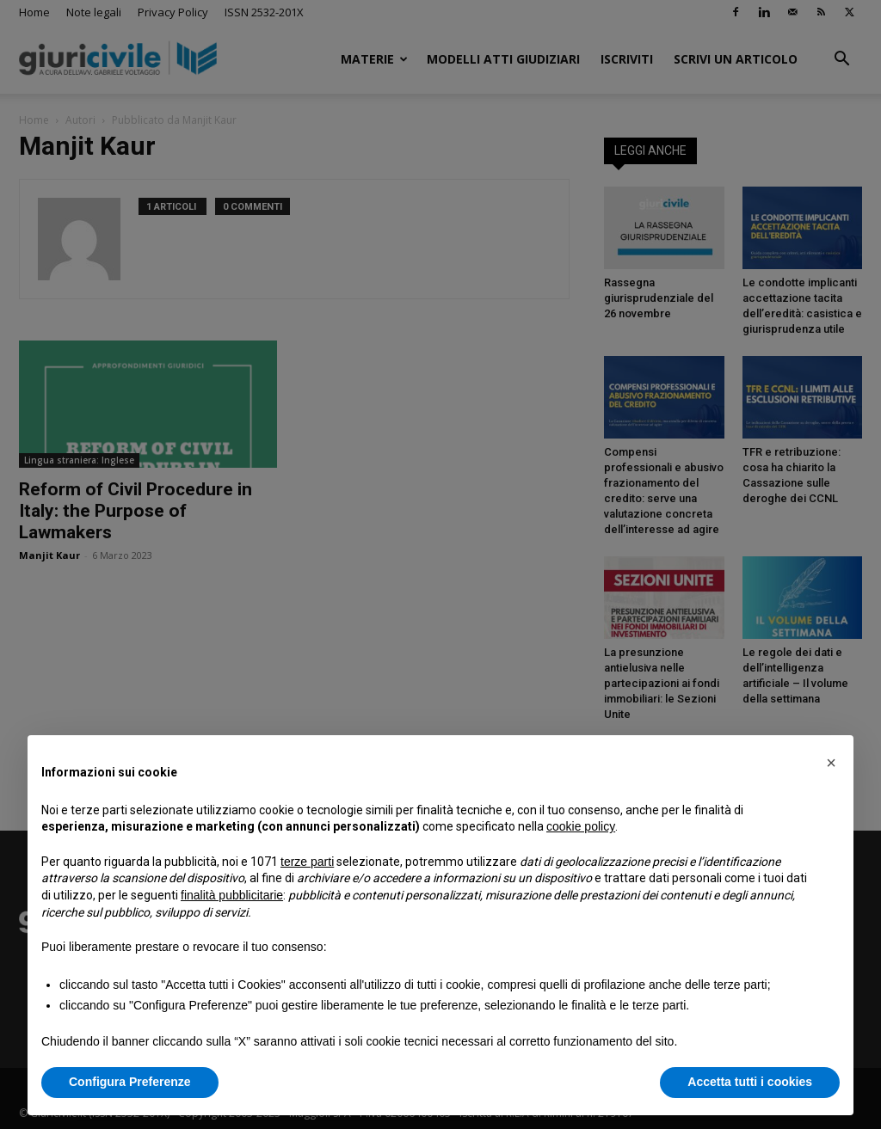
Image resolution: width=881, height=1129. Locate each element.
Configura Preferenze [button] (130, 1082)
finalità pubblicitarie (232, 895)
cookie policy (580, 826)
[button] (831, 762)
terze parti (307, 861)
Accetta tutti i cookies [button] (749, 1082)
